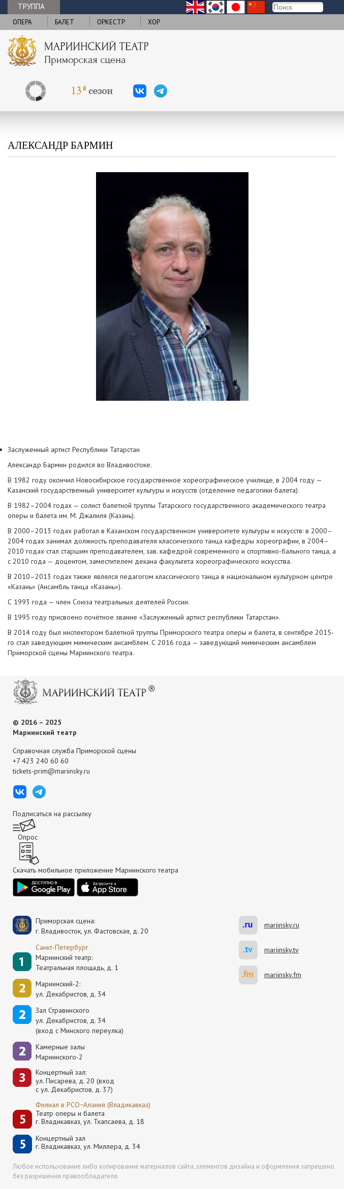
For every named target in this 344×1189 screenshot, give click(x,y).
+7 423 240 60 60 (41, 760)
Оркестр (111, 22)
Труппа (31, 6)
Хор (154, 22)
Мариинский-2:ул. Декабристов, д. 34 (71, 989)
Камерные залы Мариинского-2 (60, 1052)
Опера (22, 22)
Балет (64, 22)
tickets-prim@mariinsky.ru (51, 771)
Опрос (28, 837)
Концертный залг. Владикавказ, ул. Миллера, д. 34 (88, 1142)
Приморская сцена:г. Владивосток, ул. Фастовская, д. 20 (81, 926)
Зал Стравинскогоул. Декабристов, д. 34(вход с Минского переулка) (79, 1020)
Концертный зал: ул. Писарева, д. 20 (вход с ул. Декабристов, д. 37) (75, 1081)
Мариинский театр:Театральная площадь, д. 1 (77, 962)
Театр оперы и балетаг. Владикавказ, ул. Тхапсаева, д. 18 (90, 1118)
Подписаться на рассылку (52, 813)
